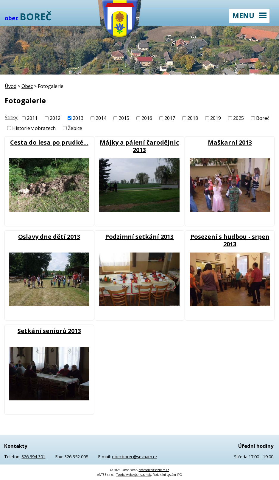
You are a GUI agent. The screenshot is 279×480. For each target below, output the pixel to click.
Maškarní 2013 (230, 142)
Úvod (10, 86)
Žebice (75, 128)
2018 (192, 118)
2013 (78, 118)
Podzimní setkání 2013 (139, 237)
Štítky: (11, 117)
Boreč (262, 118)
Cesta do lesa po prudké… (49, 142)
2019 (215, 118)
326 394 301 (33, 456)
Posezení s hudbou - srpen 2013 (229, 240)
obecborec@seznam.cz (134, 456)
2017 (169, 118)
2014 (101, 118)
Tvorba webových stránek (133, 475)
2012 (55, 118)
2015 (124, 118)
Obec (27, 86)
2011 (32, 118)
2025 (238, 118)
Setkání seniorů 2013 (49, 331)
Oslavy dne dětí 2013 (49, 237)
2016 (146, 118)
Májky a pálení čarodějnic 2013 (139, 146)
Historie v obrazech (34, 128)
